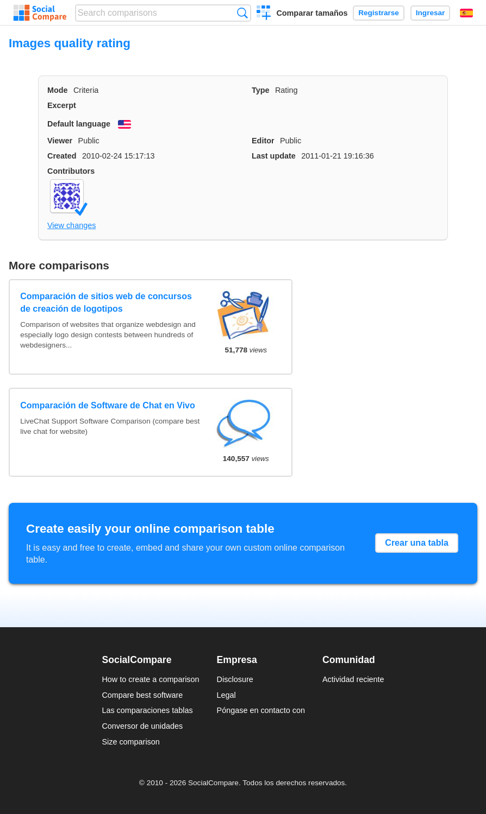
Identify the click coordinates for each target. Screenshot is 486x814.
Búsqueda (242, 13)
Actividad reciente (353, 679)
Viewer (59, 140)
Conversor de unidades (142, 726)
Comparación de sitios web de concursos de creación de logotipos (106, 302)
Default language (78, 123)
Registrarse (378, 13)
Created (62, 156)
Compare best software (142, 695)
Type (261, 90)
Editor (263, 140)
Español (466, 13)
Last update (274, 156)
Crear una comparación (264, 14)
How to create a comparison (150, 679)
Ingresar (430, 13)
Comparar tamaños (311, 13)
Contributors (71, 171)
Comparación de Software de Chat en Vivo (107, 405)
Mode (57, 90)
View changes (71, 225)
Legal (226, 695)
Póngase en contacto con (261, 710)
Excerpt (61, 105)
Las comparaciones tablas (147, 710)
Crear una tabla (416, 542)
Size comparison (130, 741)
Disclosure (235, 679)
